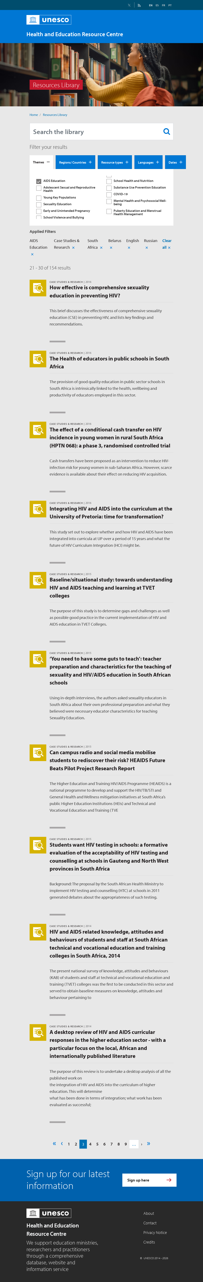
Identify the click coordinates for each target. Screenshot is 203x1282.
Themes (38, 162)
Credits (149, 1242)
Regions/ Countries (72, 162)
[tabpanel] (101, 197)
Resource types (112, 162)
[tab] (41, 162)
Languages (146, 162)
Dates (173, 162)
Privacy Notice (155, 1232)
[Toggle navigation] (169, 33)
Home (34, 115)
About (148, 1213)
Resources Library (55, 115)
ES (157, 5)
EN (150, 5)
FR (163, 5)
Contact (150, 1222)
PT (170, 5)
